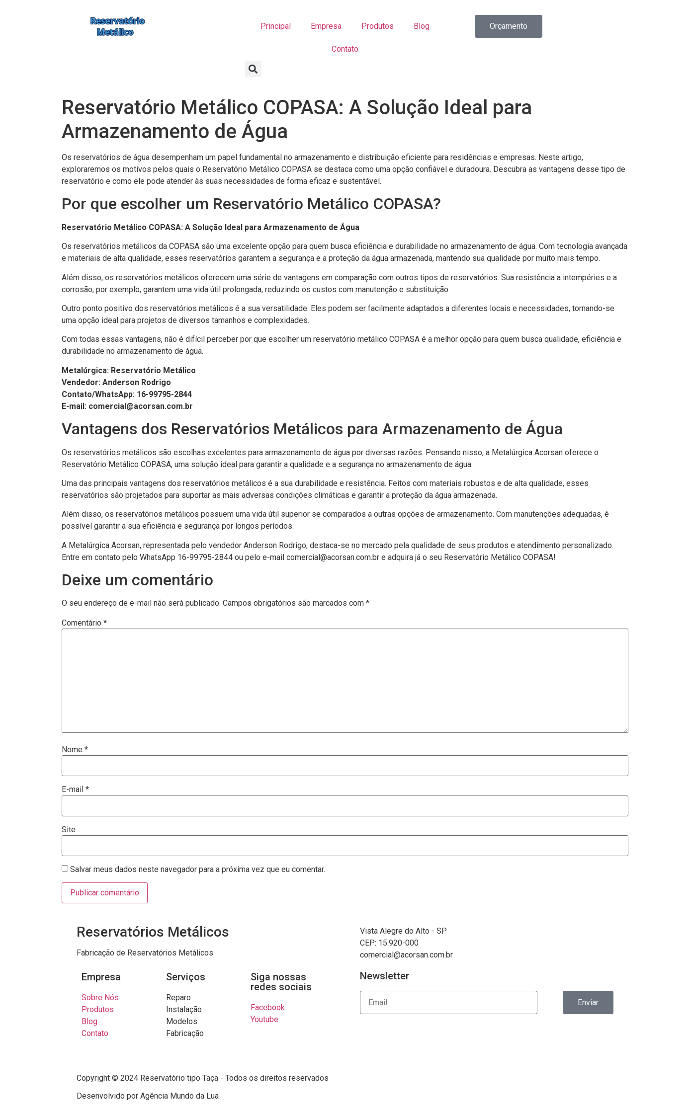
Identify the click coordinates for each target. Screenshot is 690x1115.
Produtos (377, 26)
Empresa (326, 26)
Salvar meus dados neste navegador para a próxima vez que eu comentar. (197, 870)
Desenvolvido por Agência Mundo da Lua (148, 1096)
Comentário (84, 623)
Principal (275, 26)
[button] (253, 69)
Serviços (185, 977)
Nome (75, 750)
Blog (422, 26)
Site (69, 830)
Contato (345, 49)
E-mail (75, 790)
